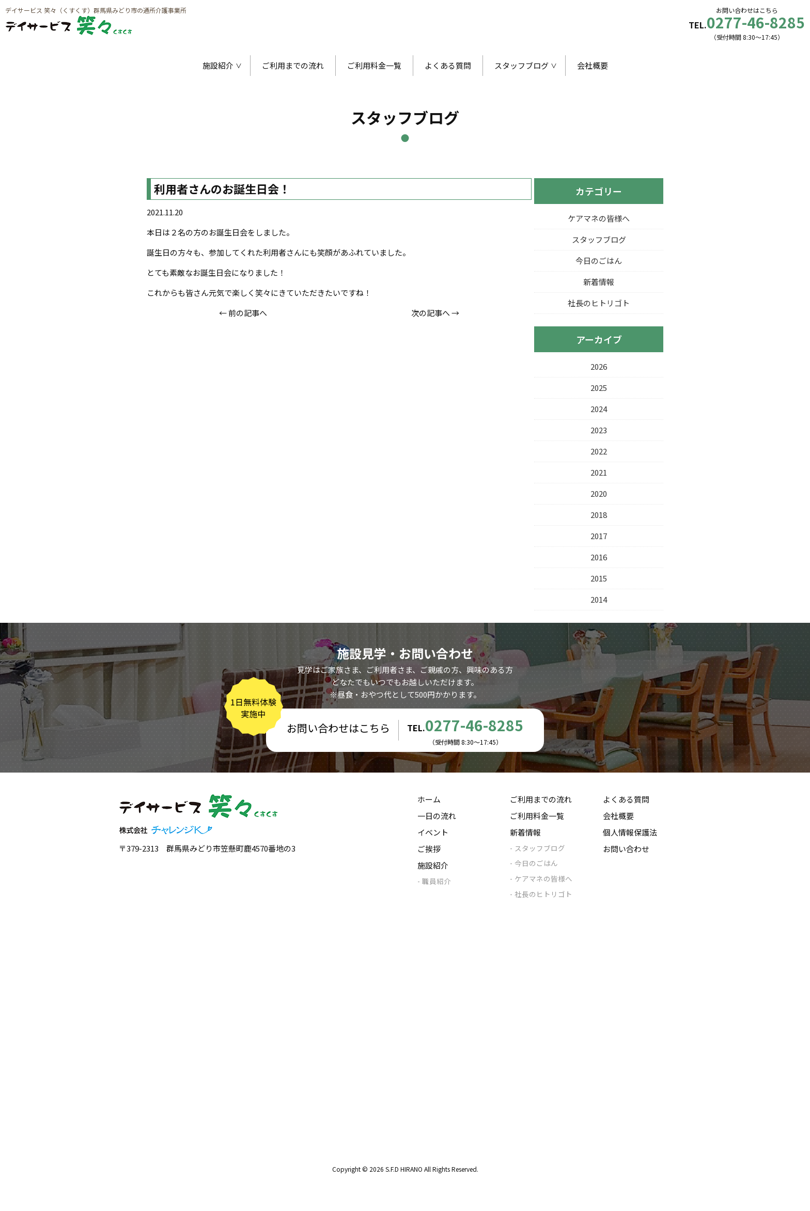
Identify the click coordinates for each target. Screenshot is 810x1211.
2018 (598, 514)
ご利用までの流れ (293, 65)
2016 (598, 557)
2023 (598, 429)
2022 (598, 451)
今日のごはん (598, 260)
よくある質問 (448, 65)
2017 (598, 535)
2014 (598, 599)
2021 (598, 472)
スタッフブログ (521, 65)
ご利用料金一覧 (374, 65)
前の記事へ (247, 312)
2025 (598, 387)
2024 (598, 408)
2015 (598, 578)
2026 (598, 366)
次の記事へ (430, 312)
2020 (598, 493)
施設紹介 (217, 65)
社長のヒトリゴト (599, 302)
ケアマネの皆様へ (599, 218)
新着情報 (598, 281)
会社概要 (592, 65)
